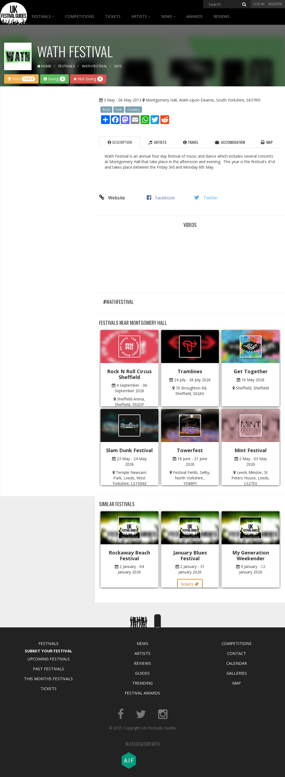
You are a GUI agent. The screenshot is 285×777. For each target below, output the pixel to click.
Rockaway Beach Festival (129, 555)
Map (236, 683)
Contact (236, 653)
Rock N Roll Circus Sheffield (129, 374)
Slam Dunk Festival (129, 450)
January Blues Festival (190, 555)
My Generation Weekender (250, 555)
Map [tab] (267, 142)
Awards (194, 16)
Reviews (222, 16)
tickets (190, 584)
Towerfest (190, 450)
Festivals (43, 16)
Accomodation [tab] (230, 142)
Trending (142, 683)
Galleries (237, 673)
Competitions (79, 16)
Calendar (236, 663)
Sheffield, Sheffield (252, 388)
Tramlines (190, 371)
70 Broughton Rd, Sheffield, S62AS (191, 390)
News (168, 16)
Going (54, 78)
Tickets (113, 16)
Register (275, 4)
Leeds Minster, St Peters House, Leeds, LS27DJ (250, 478)
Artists (141, 16)
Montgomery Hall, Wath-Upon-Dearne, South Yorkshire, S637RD (203, 100)
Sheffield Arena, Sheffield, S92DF (130, 401)
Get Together (251, 371)
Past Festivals (48, 668)
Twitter (206, 198)
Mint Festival (250, 450)
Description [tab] (120, 142)
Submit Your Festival (48, 651)
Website (112, 198)
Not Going (88, 78)
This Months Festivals (48, 678)
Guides (142, 673)
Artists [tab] (157, 142)
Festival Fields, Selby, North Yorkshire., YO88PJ (191, 478)
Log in (258, 4)
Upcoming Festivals (48, 658)
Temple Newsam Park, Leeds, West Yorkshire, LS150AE (129, 478)
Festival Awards (142, 693)
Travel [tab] (191, 142)
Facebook (161, 198)
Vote (21, 78)
